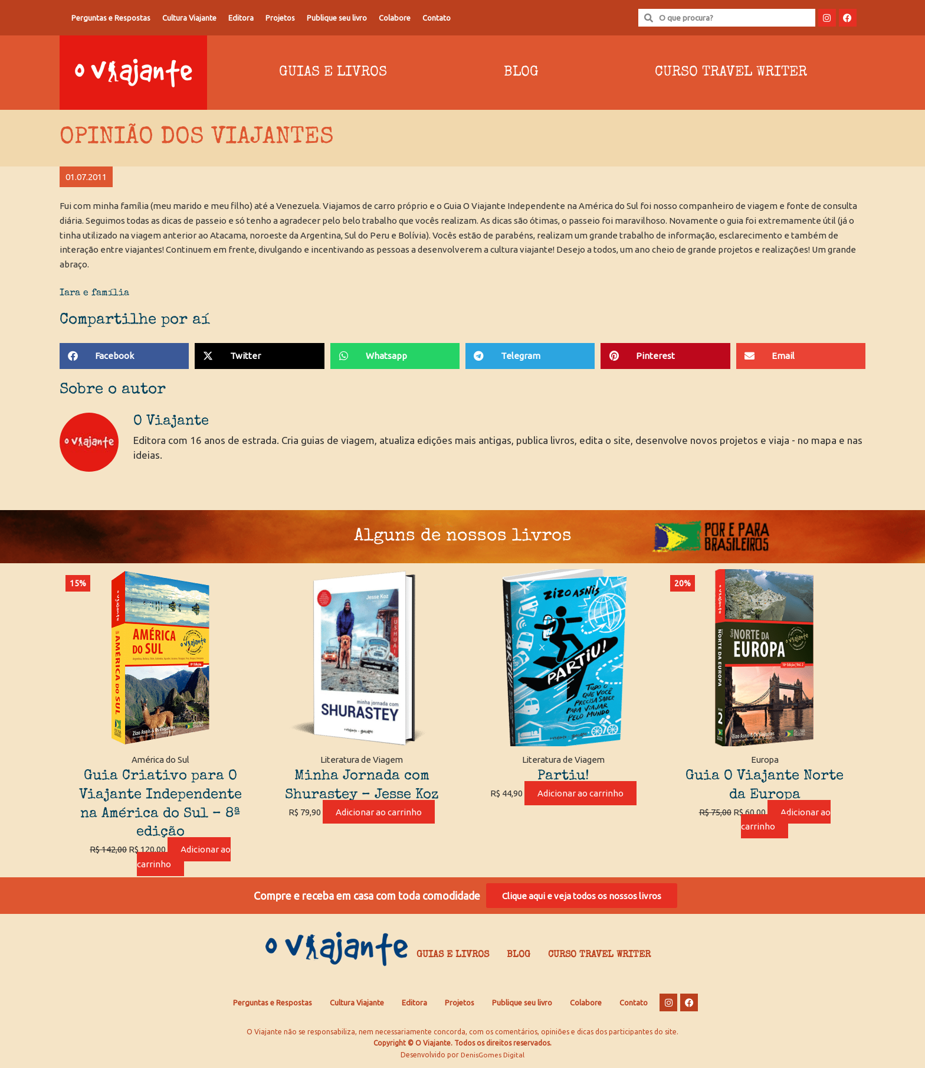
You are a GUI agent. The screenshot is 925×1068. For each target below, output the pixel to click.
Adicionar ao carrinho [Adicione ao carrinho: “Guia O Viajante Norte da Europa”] (786, 819)
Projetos (280, 18)
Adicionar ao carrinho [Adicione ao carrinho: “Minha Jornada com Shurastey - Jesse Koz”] (379, 812)
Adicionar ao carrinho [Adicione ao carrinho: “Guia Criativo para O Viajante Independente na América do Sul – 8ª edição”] (184, 856)
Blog (521, 73)
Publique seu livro (337, 18)
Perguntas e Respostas (110, 18)
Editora (241, 18)
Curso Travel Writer (731, 73)
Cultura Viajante (189, 18)
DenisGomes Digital (492, 1056)
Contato (436, 18)
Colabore (395, 18)
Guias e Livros (333, 73)
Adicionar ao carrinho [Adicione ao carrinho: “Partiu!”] (580, 793)
